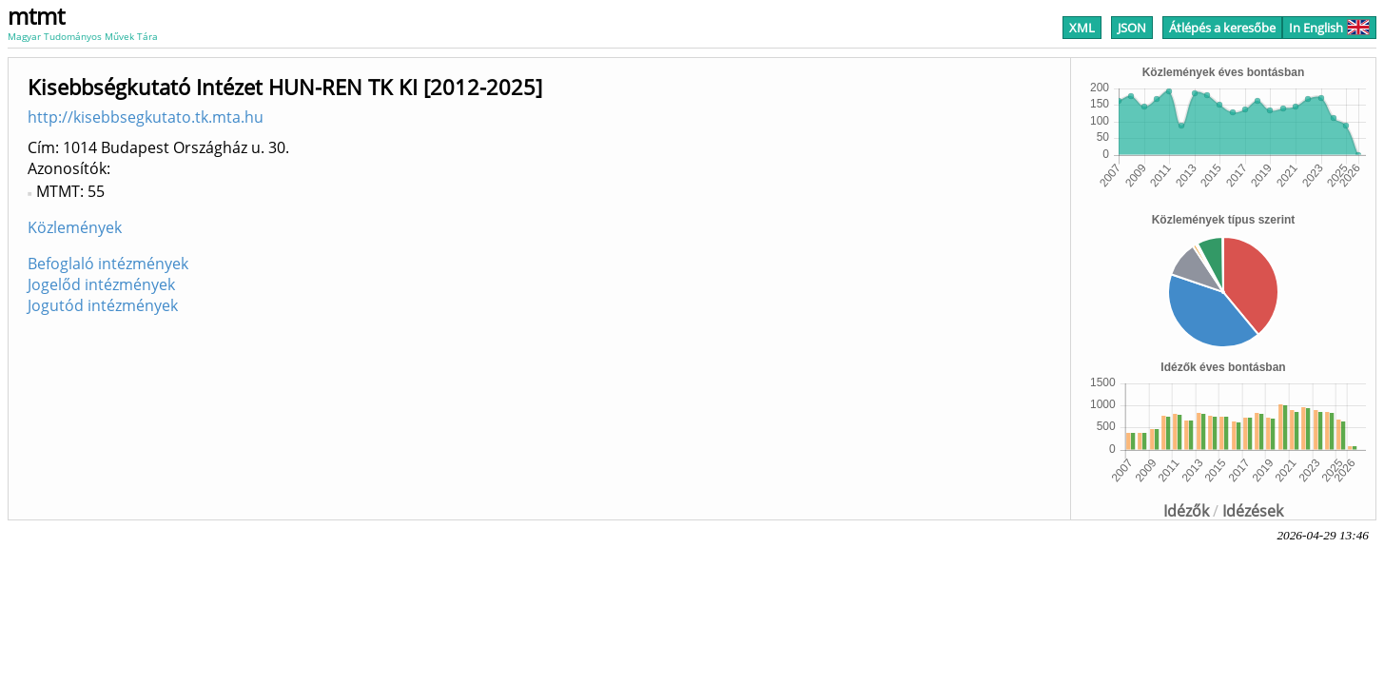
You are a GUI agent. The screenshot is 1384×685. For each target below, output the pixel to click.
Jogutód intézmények (103, 305)
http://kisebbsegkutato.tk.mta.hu (145, 117)
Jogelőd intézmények (101, 284)
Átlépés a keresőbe (1222, 27)
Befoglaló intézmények (108, 263)
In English (1329, 27)
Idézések (1252, 510)
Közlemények (75, 227)
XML (1082, 27)
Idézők (1186, 510)
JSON (1132, 27)
